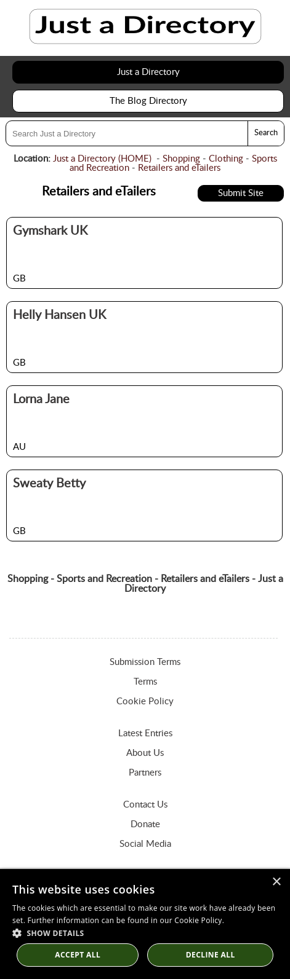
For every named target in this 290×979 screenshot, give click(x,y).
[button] (145, 932)
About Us (145, 753)
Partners (145, 772)
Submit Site (241, 193)
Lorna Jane (41, 399)
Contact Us (145, 804)
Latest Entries (145, 733)
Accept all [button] (77, 955)
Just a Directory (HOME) (102, 158)
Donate (145, 824)
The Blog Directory (148, 101)
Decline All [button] (210, 955)
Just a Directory (148, 72)
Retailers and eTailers (179, 168)
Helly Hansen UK (59, 315)
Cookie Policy (145, 701)
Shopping (181, 158)
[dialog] (145, 924)
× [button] (276, 882)
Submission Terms (145, 662)
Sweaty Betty (49, 484)
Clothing (226, 158)
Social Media (145, 844)
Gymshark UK (50, 231)
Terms (145, 681)
